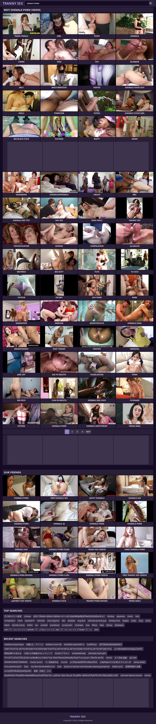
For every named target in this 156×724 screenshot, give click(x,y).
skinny (109, 625)
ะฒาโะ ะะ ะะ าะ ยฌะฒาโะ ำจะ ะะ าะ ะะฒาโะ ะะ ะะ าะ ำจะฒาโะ (48, 629)
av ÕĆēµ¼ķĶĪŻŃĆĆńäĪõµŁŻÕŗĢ (83, 662)
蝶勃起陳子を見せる (13, 653)
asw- (97, 629)
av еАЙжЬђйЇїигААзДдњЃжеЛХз (128, 649)
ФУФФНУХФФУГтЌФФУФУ (16, 662)
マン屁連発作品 (51, 662)
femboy (110, 616)
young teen (67, 625)
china (148, 620)
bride (133, 620)
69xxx (94, 625)
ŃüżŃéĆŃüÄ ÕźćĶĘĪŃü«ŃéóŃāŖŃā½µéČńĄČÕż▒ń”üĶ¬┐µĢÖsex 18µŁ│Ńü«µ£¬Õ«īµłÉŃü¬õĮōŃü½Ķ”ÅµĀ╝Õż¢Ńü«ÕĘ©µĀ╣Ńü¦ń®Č (61, 675)
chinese (27, 616)
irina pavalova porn (13, 666)
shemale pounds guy (97, 620)
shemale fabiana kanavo (131, 675)
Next (88, 432)
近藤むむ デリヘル (34, 644)
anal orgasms (53, 620)
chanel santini (36, 662)
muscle (64, 662)
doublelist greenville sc (74, 644)
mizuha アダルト (62, 653)
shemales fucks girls (97, 653)
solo (137, 616)
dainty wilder (139, 662)
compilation (10, 620)
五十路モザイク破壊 (13, 616)
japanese (121, 616)
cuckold (44, 625)
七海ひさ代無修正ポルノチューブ (38, 653)
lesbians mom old (53, 644)
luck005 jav (92, 644)
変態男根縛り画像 (133, 666)
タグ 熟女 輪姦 (121, 657)
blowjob (71, 620)
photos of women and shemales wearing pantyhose (86, 666)
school (109, 657)
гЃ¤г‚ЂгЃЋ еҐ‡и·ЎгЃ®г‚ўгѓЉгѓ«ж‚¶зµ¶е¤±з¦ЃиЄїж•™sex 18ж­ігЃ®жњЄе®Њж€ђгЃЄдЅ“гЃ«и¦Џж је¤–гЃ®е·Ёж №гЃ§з (54, 657)
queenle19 (29, 620)
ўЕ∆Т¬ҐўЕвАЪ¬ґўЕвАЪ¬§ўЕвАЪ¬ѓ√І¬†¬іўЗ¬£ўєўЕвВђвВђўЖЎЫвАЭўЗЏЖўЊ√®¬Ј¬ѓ (69, 616)
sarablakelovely (79, 653)
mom (20, 620)
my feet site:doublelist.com (43, 666)
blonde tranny (18, 625)
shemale (41, 620)
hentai (147, 675)
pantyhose (54, 625)
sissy (141, 620)
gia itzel (133, 657)
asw (87, 625)
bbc (63, 620)
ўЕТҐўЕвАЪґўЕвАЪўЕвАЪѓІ (110, 644)
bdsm (7, 625)
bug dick (81, 620)
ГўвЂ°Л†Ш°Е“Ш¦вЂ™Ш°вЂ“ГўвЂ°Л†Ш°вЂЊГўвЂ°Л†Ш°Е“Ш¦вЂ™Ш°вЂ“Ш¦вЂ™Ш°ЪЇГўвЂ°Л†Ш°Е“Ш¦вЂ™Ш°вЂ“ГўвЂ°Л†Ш (58, 649)
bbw (102, 625)
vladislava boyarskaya (14, 644)
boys (26, 666)
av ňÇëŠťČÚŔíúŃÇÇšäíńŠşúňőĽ (18, 671)
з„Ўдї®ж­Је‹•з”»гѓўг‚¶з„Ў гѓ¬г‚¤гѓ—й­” (115, 662)
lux (36, 625)
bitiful (29, 625)
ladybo (126, 620)
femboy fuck (114, 620)
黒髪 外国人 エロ (42, 671)
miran (130, 616)
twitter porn (117, 666)
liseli (59, 666)
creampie (79, 625)
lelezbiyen (119, 625)
